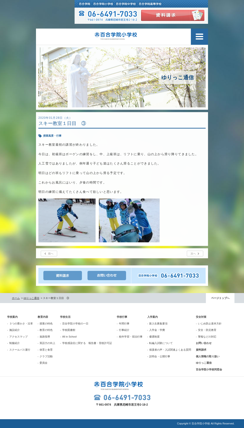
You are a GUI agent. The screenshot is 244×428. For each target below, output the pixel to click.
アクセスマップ (18, 336)
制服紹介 (14, 343)
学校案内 (12, 316)
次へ (193, 253)
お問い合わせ (204, 343)
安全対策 (201, 316)
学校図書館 (68, 329)
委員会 (43, 362)
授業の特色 (46, 323)
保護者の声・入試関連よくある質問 (170, 349)
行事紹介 (124, 329)
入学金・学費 (157, 329)
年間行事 (124, 323)
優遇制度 (154, 336)
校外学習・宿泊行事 (130, 336)
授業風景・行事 (52, 135)
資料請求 (201, 349)
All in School (69, 336)
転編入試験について (161, 343)
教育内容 (43, 316)
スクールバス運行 (19, 349)
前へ (50, 253)
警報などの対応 (207, 336)
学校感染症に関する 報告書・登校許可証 (87, 343)
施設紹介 (14, 329)
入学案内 (152, 316)
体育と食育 (46, 349)
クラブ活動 (46, 356)
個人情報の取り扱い (207, 356)
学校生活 (65, 316)
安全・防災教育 (207, 329)
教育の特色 (46, 329)
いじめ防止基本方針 (210, 323)
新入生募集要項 (158, 323)
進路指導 (45, 336)
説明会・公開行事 (159, 356)
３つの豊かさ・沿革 (21, 323)
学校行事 (122, 316)
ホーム (16, 298)
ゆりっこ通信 (31, 298)
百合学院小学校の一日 (75, 323)
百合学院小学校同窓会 (209, 369)
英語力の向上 (47, 343)
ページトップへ (220, 298)
